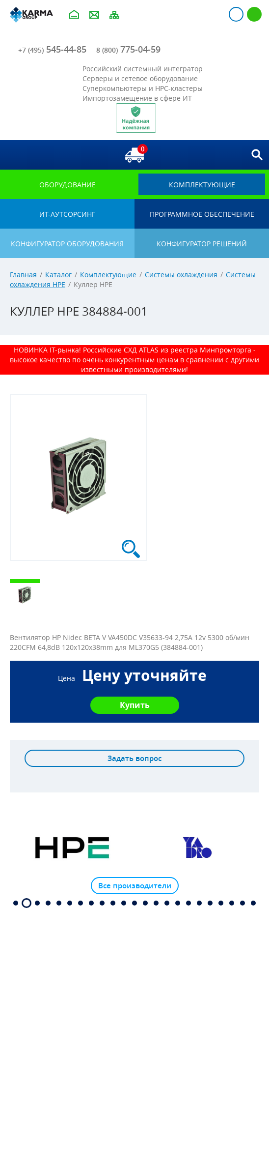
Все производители (134, 885)
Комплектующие (108, 274)
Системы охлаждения (181, 274)
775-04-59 (128, 49)
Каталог (58, 274)
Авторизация (236, 14)
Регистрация (254, 14)
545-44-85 (52, 49)
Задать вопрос (134, 758)
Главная (23, 274)
